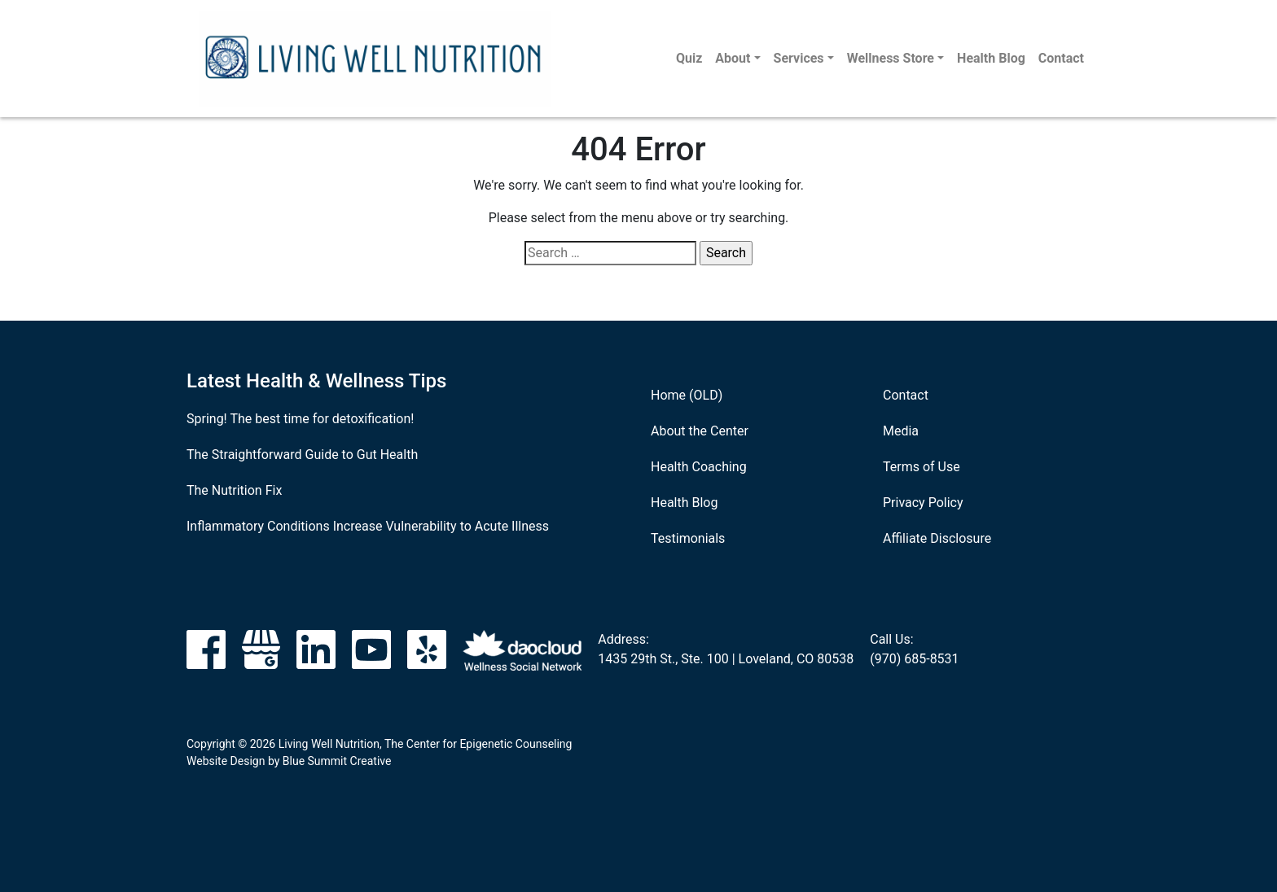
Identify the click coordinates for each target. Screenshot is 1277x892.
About (732, 58)
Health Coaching (699, 466)
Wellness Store (890, 58)
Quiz (689, 58)
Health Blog (991, 58)
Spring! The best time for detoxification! (300, 418)
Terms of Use (921, 466)
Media (901, 431)
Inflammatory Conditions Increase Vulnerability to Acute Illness (368, 526)
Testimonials (688, 538)
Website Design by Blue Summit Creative (289, 760)
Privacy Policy (923, 502)
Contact (1061, 58)
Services (799, 58)
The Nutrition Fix (234, 490)
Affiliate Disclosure (937, 538)
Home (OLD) (686, 395)
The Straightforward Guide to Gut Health (302, 454)
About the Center (699, 431)
